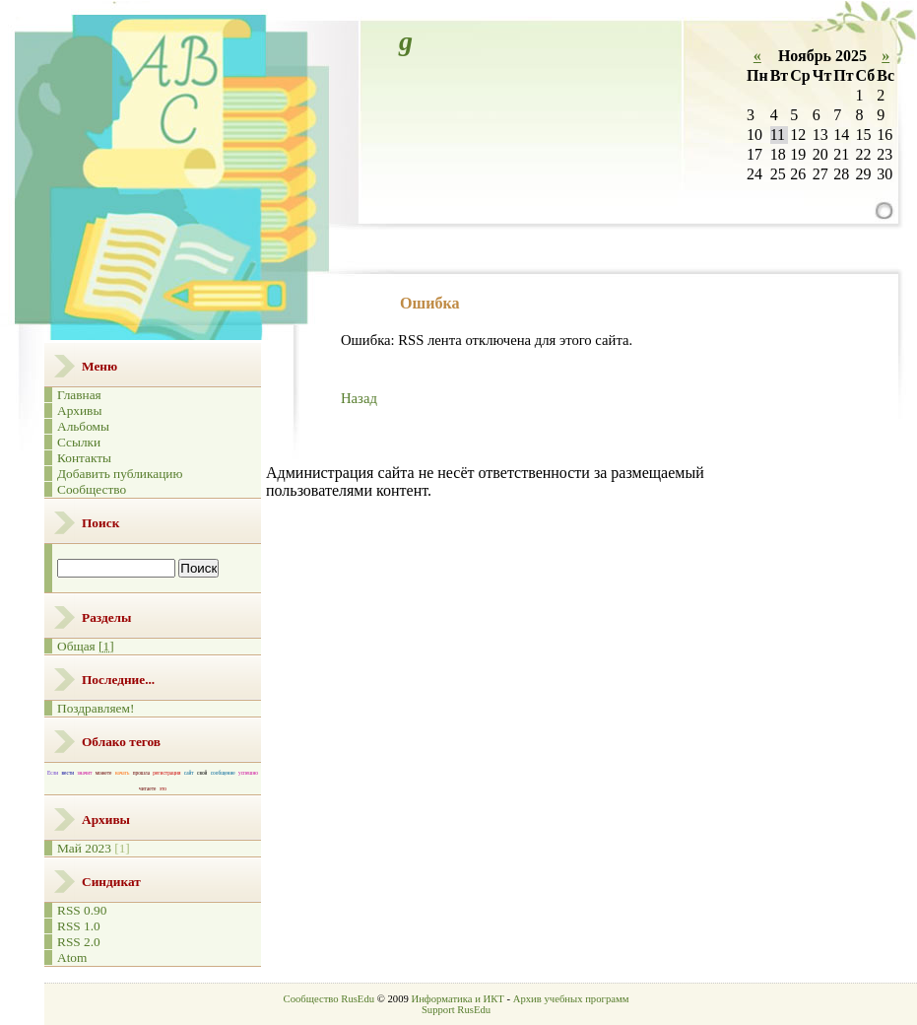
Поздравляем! (95, 708)
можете (104, 773)
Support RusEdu (456, 1009)
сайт (189, 773)
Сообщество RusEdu (329, 998)
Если (52, 773)
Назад (359, 398)
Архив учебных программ (571, 998)
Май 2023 (84, 848)
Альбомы (83, 426)
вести (68, 773)
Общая (85, 646)
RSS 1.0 (78, 926)
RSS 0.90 (81, 910)
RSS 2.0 (78, 941)
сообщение (223, 773)
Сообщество (91, 489)
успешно (248, 773)
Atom (72, 957)
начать (122, 773)
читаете (147, 788)
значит (84, 773)
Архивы (79, 410)
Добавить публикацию (119, 473)
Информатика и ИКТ (457, 998)
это (163, 788)
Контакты (84, 457)
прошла (141, 773)
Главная (79, 394)
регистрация (166, 773)
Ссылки (78, 442)
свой (202, 773)
